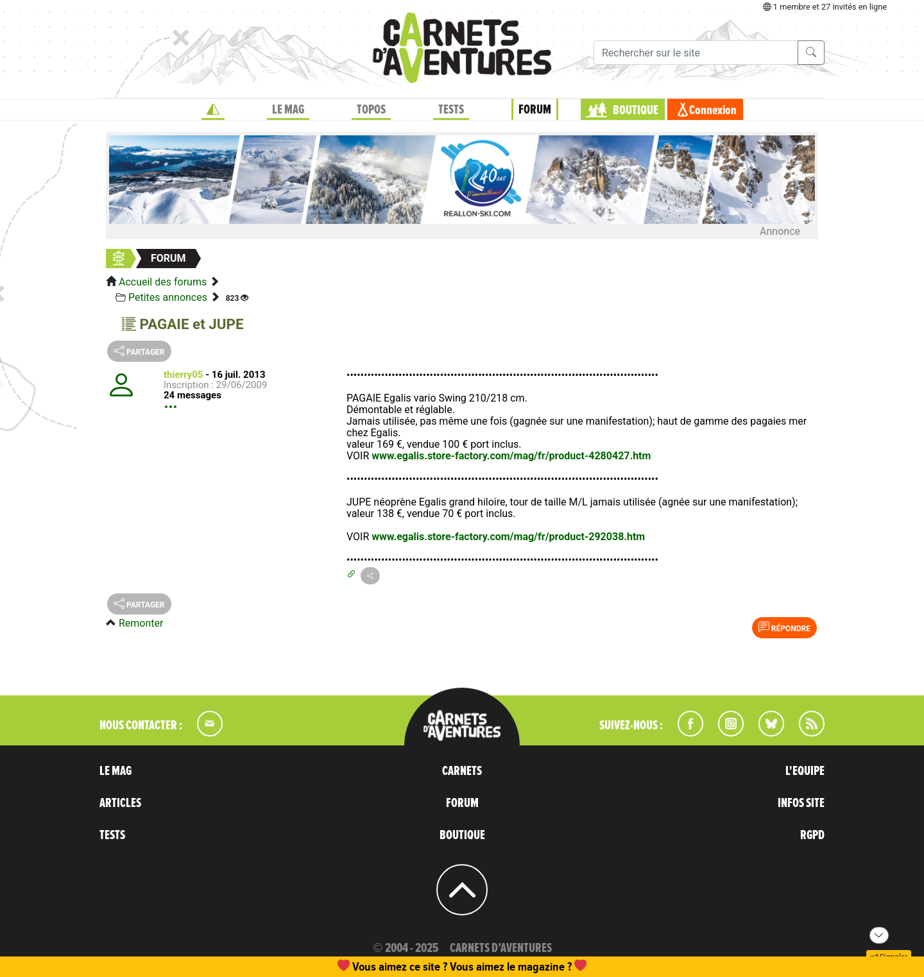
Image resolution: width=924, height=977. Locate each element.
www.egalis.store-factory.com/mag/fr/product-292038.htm (508, 537)
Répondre (784, 627)
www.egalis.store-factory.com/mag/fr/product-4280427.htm (511, 456)
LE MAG (288, 109)
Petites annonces (167, 297)
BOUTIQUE (635, 110)
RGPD (812, 835)
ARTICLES (120, 803)
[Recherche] (696, 52)
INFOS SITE (801, 803)
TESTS (451, 109)
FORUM (534, 109)
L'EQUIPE (805, 771)
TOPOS (371, 109)
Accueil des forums (163, 282)
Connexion (713, 110)
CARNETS (462, 771)
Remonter (141, 623)
